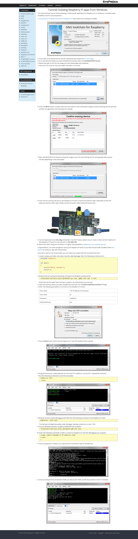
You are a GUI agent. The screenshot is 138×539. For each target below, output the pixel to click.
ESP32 (23, 27)
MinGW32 (24, 43)
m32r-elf (24, 39)
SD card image (88, 59)
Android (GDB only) (27, 14)
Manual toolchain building (27, 85)
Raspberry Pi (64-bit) (28, 55)
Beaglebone (25, 21)
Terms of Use (92, 533)
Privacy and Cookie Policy (112, 533)
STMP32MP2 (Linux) (27, 61)
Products (23, 5)
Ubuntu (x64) (25, 64)
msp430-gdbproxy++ (28, 95)
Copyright (100, 533)
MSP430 (23, 48)
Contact (58, 5)
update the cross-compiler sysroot (94, 244)
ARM (22, 16)
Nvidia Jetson (25, 32)
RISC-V (23, 57)
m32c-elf (24, 36)
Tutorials (42, 5)
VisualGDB (24, 75)
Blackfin (23, 23)
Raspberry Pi (25, 52)
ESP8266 (24, 30)
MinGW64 (24, 45)
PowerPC (24, 50)
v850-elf (23, 66)
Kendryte (24, 34)
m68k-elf (24, 41)
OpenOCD (24, 97)
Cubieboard (25, 25)
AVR (22, 18)
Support (50, 5)
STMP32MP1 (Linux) (27, 59)
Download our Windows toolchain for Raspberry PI (56, 19)
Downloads (32, 5)
